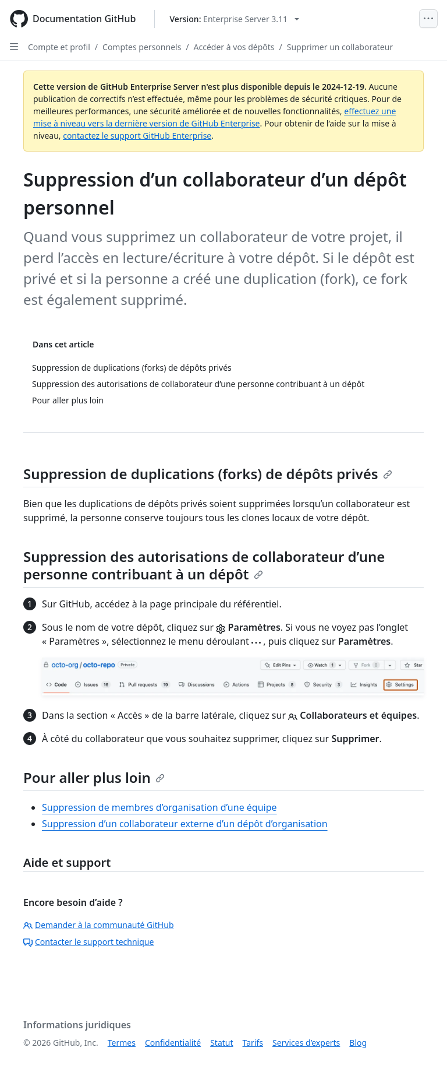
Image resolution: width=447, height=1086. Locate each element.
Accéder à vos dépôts (234, 46)
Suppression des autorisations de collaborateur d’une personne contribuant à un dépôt (204, 565)
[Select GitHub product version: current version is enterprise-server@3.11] (234, 19)
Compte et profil (59, 46)
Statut (221, 1042)
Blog (358, 1042)
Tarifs (253, 1042)
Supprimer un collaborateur (340, 46)
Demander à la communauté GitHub (98, 924)
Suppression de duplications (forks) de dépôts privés (207, 473)
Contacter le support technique (88, 941)
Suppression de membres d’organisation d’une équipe (159, 807)
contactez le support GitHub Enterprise (137, 135)
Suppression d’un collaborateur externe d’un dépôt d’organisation (185, 823)
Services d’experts (306, 1042)
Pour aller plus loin (94, 777)
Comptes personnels (141, 46)
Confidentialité (173, 1042)
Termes (122, 1042)
